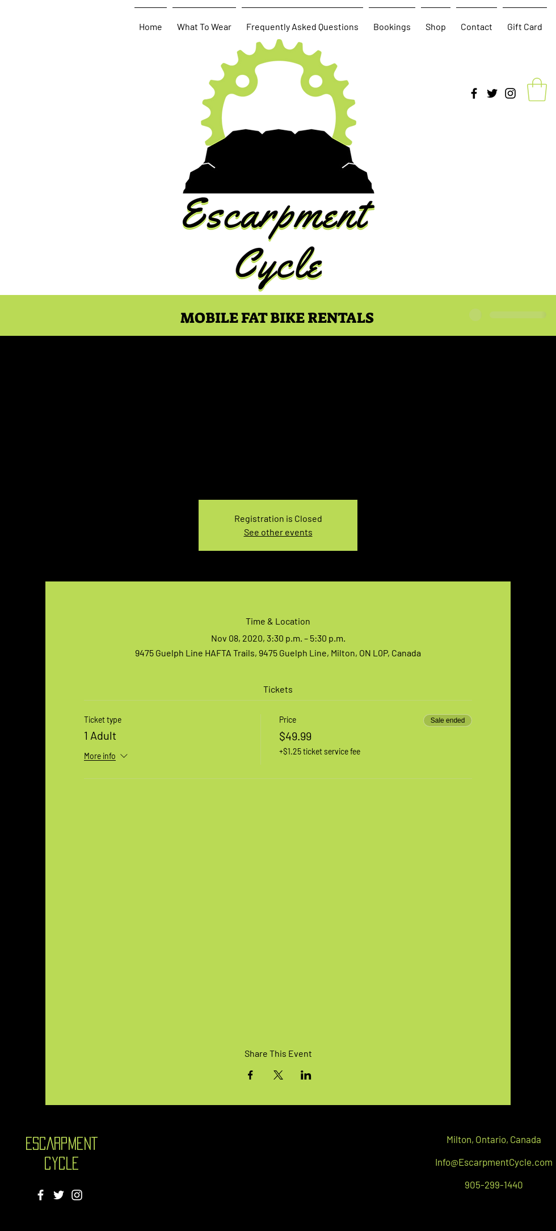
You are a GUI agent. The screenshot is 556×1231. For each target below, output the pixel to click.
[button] (537, 90)
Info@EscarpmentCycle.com (494, 1161)
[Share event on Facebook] (250, 1075)
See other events (278, 531)
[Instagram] (510, 93)
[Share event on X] (278, 1075)
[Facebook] (474, 93)
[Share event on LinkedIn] (306, 1075)
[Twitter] (492, 93)
